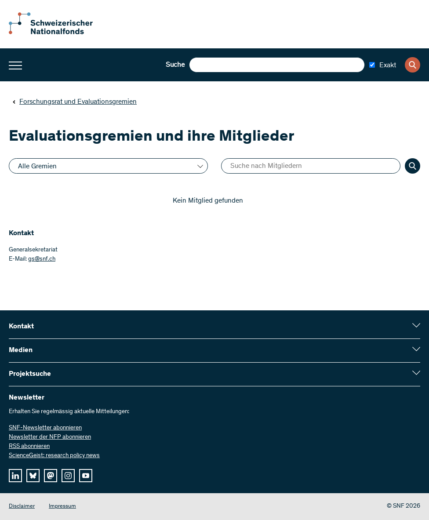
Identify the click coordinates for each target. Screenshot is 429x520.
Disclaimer (22, 506)
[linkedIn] (15, 475)
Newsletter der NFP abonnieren (50, 437)
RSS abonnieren (29, 447)
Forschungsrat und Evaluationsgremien (74, 101)
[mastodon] (50, 475)
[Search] (412, 65)
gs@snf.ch (41, 259)
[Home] (57, 32)
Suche (175, 65)
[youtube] (85, 475)
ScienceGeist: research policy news (54, 456)
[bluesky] (33, 475)
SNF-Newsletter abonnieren (45, 428)
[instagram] (68, 475)
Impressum (62, 506)
